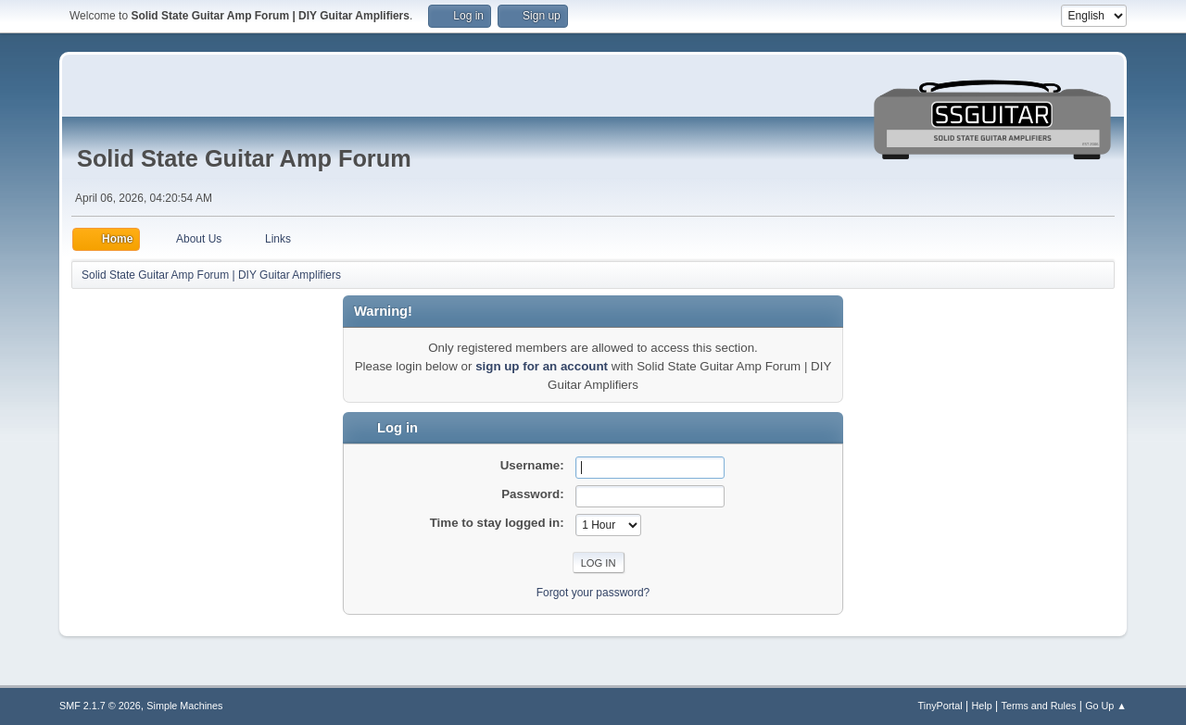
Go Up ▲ (1106, 705)
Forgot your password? (593, 592)
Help (982, 705)
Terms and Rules (1039, 705)
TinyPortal (940, 705)
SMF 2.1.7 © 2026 (100, 705)
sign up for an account (541, 366)
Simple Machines (184, 705)
